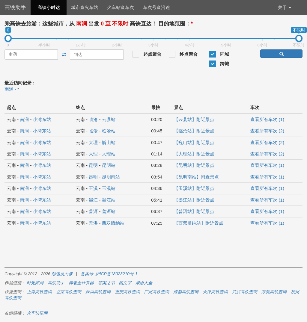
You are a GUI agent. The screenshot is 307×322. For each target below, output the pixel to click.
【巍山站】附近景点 (194, 142)
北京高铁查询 (68, 291)
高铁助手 (15, 7)
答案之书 (106, 282)
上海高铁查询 (39, 291)
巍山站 (108, 142)
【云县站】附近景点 (194, 119)
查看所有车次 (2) (267, 130)
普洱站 (108, 211)
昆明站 (108, 165)
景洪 (93, 223)
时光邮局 (35, 282)
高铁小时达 (48, 7)
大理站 (108, 153)
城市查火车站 (84, 7)
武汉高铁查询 (244, 291)
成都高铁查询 (185, 291)
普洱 (93, 211)
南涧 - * (11, 89)
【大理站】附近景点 (194, 153)
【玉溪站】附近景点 (194, 188)
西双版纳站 (113, 223)
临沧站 (108, 130)
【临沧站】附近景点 (194, 130)
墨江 (93, 199)
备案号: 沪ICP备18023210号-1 (109, 273)
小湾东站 (42, 119)
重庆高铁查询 (127, 291)
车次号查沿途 (156, 7)
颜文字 (125, 282)
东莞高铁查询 (274, 291)
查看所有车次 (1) (267, 119)
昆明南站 (111, 176)
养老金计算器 (81, 282)
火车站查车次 (120, 7)
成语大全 (144, 282)
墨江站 (108, 199)
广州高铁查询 (156, 291)
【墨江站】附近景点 (194, 199)
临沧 (93, 119)
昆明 (93, 165)
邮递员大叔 (62, 273)
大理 (93, 142)
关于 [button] (284, 7)
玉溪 (93, 188)
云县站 (108, 119)
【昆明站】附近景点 (194, 165)
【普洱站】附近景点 (194, 211)
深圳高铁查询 (98, 291)
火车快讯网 (37, 313)
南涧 (24, 119)
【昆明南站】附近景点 (196, 176)
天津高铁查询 (215, 291)
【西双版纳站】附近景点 (198, 223)
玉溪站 (108, 188)
